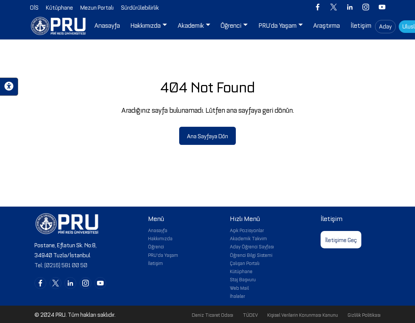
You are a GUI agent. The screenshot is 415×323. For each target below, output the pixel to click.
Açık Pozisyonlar (247, 230)
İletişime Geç (341, 239)
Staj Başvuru (243, 279)
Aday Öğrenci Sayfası (252, 246)
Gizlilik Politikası (364, 314)
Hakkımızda (160, 238)
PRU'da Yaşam (163, 254)
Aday (385, 26)
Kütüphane (241, 271)
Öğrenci (156, 246)
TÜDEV (250, 314)
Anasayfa (157, 230)
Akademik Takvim (248, 238)
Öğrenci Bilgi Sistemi (251, 254)
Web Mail (239, 287)
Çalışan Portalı (245, 262)
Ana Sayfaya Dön (207, 136)
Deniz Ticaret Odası (212, 314)
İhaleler (237, 295)
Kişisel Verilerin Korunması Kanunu (302, 314)
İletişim (155, 262)
